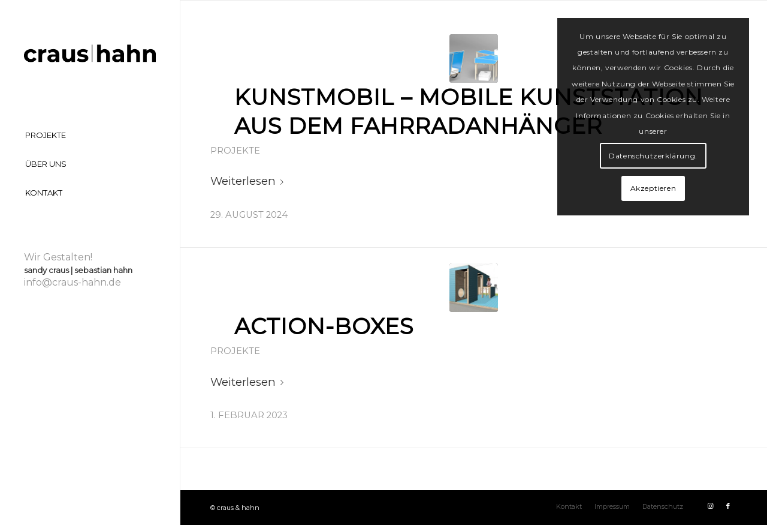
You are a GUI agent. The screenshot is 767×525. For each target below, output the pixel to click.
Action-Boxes (323, 326)
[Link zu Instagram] (710, 506)
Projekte (235, 150)
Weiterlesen (249, 181)
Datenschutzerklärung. (653, 155)
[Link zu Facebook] (728, 506)
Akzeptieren (653, 188)
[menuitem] (89, 135)
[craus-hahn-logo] (90, 54)
